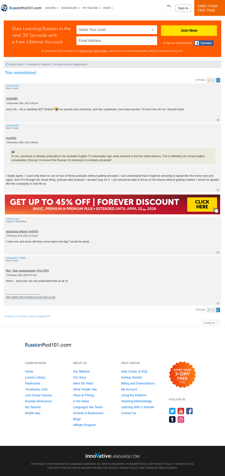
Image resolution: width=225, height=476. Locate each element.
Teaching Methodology (136, 401)
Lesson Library (35, 377)
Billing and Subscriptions (138, 383)
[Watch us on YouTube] (181, 411)
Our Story (79, 377)
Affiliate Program (84, 425)
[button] (168, 8)
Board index (17, 64)
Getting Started (131, 377)
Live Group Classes (38, 395)
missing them (16, 231)
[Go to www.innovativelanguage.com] (112, 455)
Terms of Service (157, 468)
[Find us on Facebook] (189, 411)
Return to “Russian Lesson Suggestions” (29, 316)
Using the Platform (133, 395)
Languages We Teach (88, 407)
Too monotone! (20, 72)
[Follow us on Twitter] (172, 411)
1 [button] (213, 80)
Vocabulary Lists (36, 389)
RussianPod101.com (139, 464)
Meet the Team (83, 383)
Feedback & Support (38, 64)
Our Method (81, 371)
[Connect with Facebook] (204, 43)
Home (29, 371)
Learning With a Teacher (137, 407)
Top (218, 120)
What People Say (85, 389)
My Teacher (90, 8)
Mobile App (32, 413)
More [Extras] (106, 8)
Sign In (183, 8)
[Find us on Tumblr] (172, 419)
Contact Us (128, 413)
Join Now (189, 30)
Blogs (77, 419)
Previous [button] (209, 80)
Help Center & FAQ (134, 371)
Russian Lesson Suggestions (70, 64)
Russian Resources (38, 401)
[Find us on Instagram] (181, 419)
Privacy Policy (100, 51)
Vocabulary (69, 8)
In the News (81, 401)
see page (12, 296)
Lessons (50, 8)
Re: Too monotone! (21, 270)
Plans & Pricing (83, 395)
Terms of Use (85, 51)
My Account (129, 389)
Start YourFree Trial (210, 8)
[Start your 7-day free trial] (182, 374)
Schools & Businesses (88, 413)
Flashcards (32, 383)
